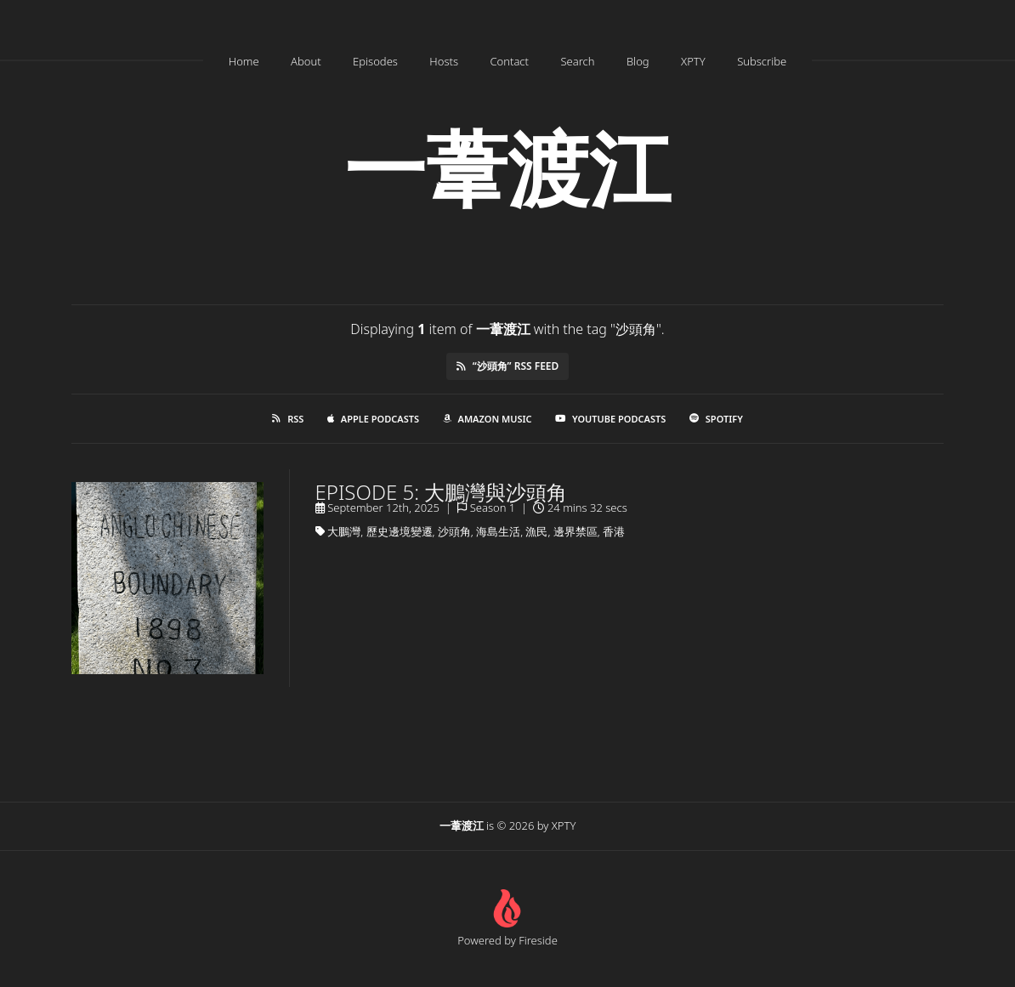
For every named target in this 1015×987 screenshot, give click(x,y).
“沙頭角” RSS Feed (507, 366)
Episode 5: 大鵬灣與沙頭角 (441, 492)
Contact (509, 61)
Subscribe (761, 61)
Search (577, 61)
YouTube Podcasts (610, 418)
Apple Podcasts (373, 418)
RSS (287, 418)
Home (244, 61)
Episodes (375, 61)
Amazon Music (487, 418)
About (306, 61)
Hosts (443, 61)
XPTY (693, 61)
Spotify (716, 418)
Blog (638, 61)
